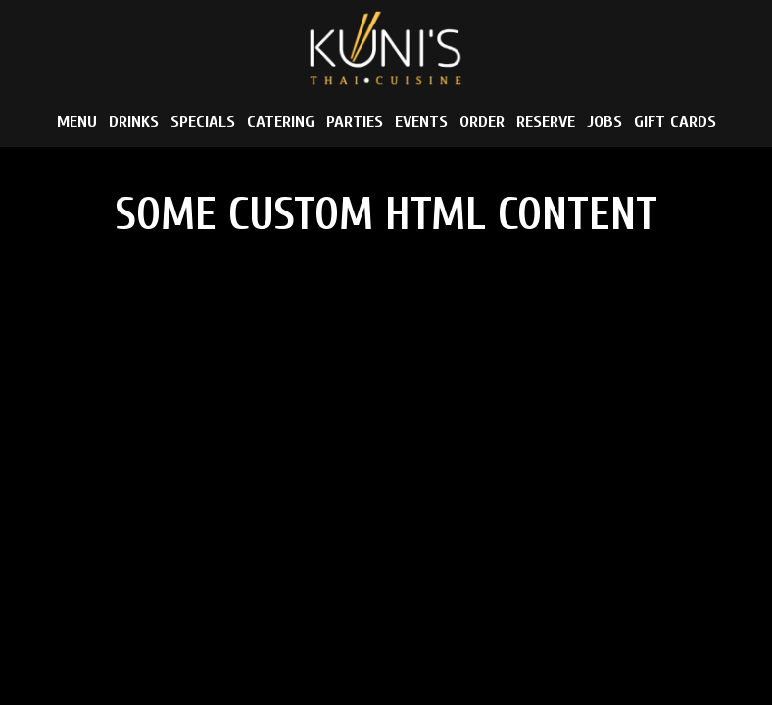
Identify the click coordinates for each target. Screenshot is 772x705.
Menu (77, 122)
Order (482, 122)
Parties (354, 122)
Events (421, 122)
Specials (202, 122)
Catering (280, 122)
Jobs (604, 122)
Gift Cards (675, 122)
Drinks (134, 122)
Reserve (545, 122)
